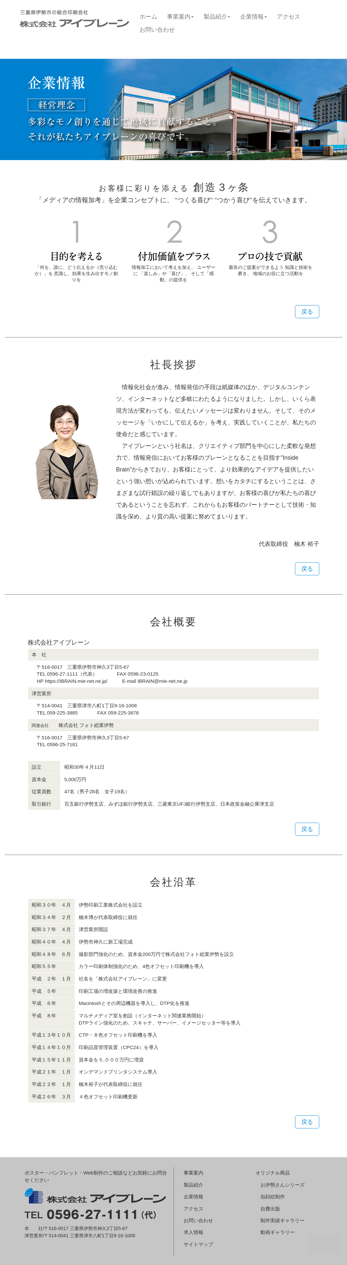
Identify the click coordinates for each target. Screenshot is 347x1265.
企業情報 (253, 16)
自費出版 (270, 1208)
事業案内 (180, 16)
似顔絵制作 (272, 1196)
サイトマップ (198, 1244)
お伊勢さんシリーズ (282, 1185)
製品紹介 (217, 16)
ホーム (148, 16)
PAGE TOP (324, 1243)
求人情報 (193, 1232)
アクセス (288, 16)
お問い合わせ (157, 29)
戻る (307, 311)
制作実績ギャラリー (282, 1220)
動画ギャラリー (277, 1232)
